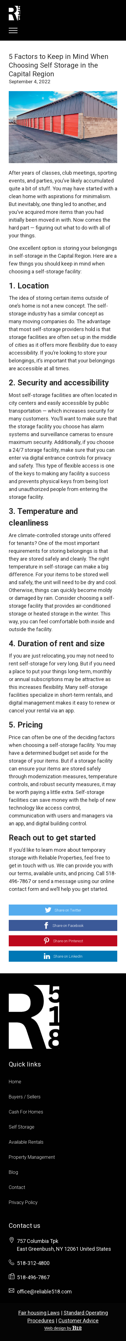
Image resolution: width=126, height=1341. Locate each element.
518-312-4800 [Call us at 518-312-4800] (33, 1263)
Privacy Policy (23, 1202)
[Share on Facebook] (63, 925)
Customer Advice (78, 1320)
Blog (13, 1172)
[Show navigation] (13, 30)
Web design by (63, 1328)
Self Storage (21, 1127)
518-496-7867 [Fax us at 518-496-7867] (33, 1277)
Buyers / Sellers (25, 1097)
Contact (17, 1187)
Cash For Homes (26, 1112)
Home (15, 1081)
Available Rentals (26, 1142)
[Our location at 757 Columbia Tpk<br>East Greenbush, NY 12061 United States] (64, 1245)
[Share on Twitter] (63, 910)
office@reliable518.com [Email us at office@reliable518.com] (44, 1291)
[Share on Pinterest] (63, 940)
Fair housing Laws (39, 1313)
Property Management (32, 1157)
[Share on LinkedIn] (63, 956)
